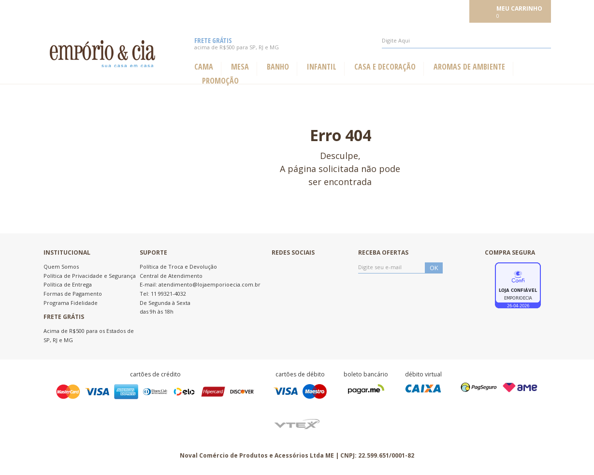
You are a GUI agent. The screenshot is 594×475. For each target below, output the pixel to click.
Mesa (240, 67)
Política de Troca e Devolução (178, 266)
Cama (203, 67)
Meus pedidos (397, 10)
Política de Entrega (67, 284)
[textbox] (466, 40)
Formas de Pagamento (72, 293)
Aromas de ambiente (469, 67)
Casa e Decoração (385, 67)
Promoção (220, 81)
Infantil (321, 67)
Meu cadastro (445, 10)
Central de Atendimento (171, 275)
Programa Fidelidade (70, 302)
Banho (278, 67)
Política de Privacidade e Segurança (89, 275)
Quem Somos (61, 266)
